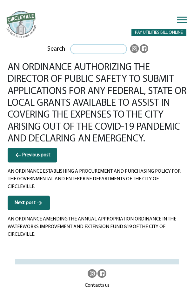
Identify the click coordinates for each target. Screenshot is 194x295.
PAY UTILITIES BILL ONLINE (159, 32)
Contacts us (97, 285)
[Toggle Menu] (182, 20)
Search (56, 49)
